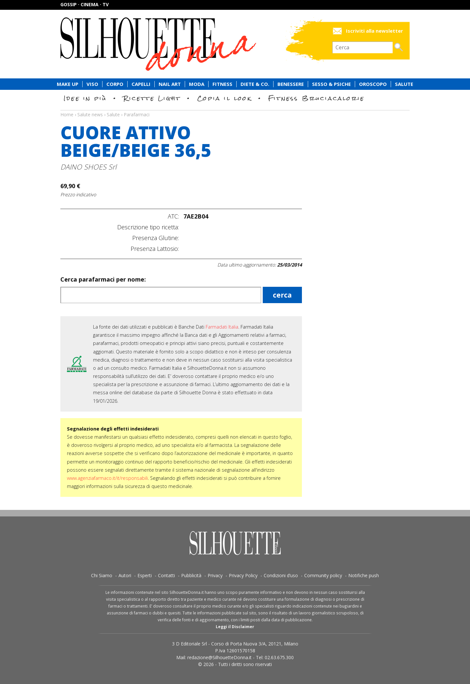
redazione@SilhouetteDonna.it (219, 657)
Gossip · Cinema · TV (84, 4)
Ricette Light (151, 98)
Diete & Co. (255, 84)
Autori (124, 575)
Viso (92, 84)
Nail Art (170, 84)
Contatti (166, 575)
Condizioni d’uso (281, 575)
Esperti (144, 575)
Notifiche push (363, 575)
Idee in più (85, 98)
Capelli (141, 84)
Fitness (222, 84)
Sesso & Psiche (331, 84)
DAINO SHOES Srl (88, 166)
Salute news (235, 108)
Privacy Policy (243, 575)
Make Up (67, 84)
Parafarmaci (136, 114)
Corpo (114, 84)
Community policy (323, 575)
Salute (404, 84)
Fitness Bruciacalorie (316, 98)
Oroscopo (373, 84)
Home (66, 114)
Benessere (290, 84)
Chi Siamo (101, 575)
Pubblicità (191, 575)
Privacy (215, 575)
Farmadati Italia (222, 327)
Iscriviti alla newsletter (374, 31)
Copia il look (224, 98)
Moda (196, 84)
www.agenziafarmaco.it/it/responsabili (107, 478)
